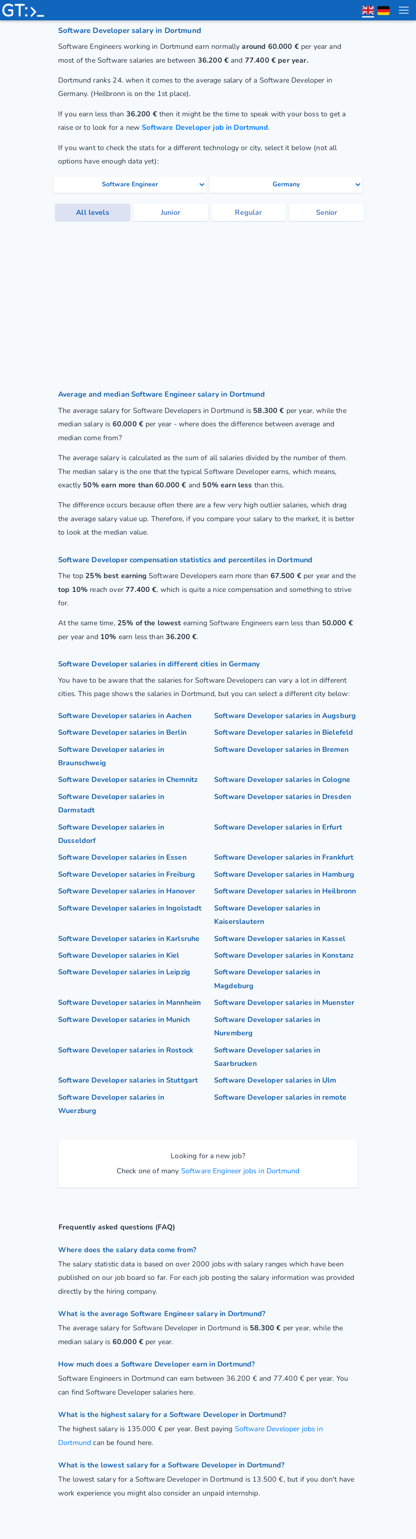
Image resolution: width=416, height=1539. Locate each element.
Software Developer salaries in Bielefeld (283, 732)
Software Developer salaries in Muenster (284, 1002)
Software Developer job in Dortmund (205, 127)
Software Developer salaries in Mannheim (129, 1002)
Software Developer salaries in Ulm (275, 1080)
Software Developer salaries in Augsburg (285, 715)
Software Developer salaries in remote (280, 1097)
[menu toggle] (403, 10)
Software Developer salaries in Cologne (282, 779)
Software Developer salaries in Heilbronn (285, 891)
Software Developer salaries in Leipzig (124, 972)
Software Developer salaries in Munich (124, 1019)
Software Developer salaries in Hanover (126, 891)
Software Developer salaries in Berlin (122, 732)
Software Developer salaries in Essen (122, 857)
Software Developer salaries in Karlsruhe (128, 938)
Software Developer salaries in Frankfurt (283, 857)
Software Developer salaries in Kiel (119, 955)
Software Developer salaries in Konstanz (283, 955)
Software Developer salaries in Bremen (281, 749)
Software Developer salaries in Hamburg (284, 874)
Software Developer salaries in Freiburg (126, 874)
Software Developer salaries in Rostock (125, 1050)
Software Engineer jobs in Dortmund (239, 1171)
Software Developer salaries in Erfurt (278, 827)
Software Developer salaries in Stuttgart (128, 1080)
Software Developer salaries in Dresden (282, 796)
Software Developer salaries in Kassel (279, 938)
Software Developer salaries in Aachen (124, 715)
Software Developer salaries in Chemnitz (127, 779)
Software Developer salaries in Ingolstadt (130, 908)
